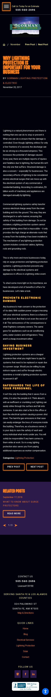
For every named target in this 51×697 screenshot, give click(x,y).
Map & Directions (25, 616)
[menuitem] (25, 632)
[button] (45, 691)
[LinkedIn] (33, 678)
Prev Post (13, 470)
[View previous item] (4, 528)
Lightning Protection (24, 461)
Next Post (37, 470)
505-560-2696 (25, 9)
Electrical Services (25, 643)
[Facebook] (25, 678)
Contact (25, 660)
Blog (25, 638)
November (15, 44)
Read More (14, 517)
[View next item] (16, 528)
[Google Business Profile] (18, 678)
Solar (25, 655)
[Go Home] (5, 45)
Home (25, 632)
